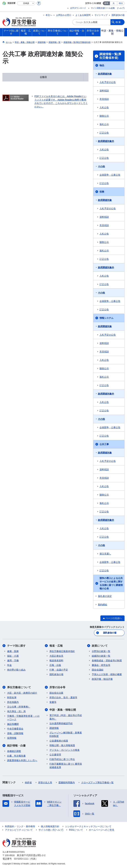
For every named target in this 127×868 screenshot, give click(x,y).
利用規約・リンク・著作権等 (20, 826)
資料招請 (104, 90)
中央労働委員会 (15, 728)
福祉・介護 (13, 656)
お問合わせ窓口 (63, 15)
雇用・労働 (13, 660)
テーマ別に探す (16, 645)
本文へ (49, 15)
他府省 (28, 782)
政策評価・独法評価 (102, 679)
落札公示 (104, 124)
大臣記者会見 (56, 656)
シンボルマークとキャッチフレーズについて (88, 826)
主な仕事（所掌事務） (18, 706)
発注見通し (105, 553)
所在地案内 (13, 702)
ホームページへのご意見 (101, 830)
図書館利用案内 (67, 782)
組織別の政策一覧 (101, 656)
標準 (106, 3)
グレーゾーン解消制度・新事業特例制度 (65, 734)
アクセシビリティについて (19, 830)
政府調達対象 (105, 73)
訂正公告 (104, 132)
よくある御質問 (82, 15)
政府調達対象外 (106, 141)
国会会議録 (97, 669)
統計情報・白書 (16, 745)
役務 (102, 191)
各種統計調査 (14, 751)
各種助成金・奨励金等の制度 (107, 660)
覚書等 (52, 702)
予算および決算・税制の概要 (107, 674)
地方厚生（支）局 (16, 711)
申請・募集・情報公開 (62, 709)
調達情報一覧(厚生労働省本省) (110, 55)
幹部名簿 (11, 697)
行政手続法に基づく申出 (62, 759)
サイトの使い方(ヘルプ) (51, 830)
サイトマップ (101, 15)
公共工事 (104, 444)
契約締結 (102, 604)
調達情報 (54, 728)
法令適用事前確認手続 (61, 723)
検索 (118, 22)
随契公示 (104, 116)
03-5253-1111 (21, 858)
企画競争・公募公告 (110, 175)
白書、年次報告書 (16, 755)
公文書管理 (55, 754)
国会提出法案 (56, 693)
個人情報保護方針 (50, 826)
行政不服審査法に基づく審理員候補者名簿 (65, 766)
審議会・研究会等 (101, 665)
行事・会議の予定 (58, 669)
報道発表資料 (56, 660)
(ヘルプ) (121, 8)
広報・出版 (55, 665)
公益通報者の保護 (58, 740)
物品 (102, 65)
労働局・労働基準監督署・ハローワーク (23, 718)
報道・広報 (56, 645)
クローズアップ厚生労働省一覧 (97, 782)
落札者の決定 (105, 596)
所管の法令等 (57, 687)
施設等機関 (13, 724)
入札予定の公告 (108, 82)
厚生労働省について (19, 687)
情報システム (106, 318)
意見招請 (104, 99)
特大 (121, 3)
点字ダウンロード (78, 8)
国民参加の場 (118, 15)
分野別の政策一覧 (101, 651)
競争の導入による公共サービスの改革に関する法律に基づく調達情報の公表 (111, 583)
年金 (9, 665)
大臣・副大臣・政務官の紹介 (22, 693)
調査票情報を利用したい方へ (22, 760)
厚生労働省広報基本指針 (62, 651)
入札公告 (104, 107)
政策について (100, 645)
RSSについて (76, 830)
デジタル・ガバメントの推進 (64, 750)
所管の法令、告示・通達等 (63, 697)
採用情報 (11, 738)
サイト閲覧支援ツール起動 (103, 8)
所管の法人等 (45, 782)
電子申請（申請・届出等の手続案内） (65, 717)
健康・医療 (13, 651)
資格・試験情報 (15, 733)
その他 (101, 166)
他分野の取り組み (16, 669)
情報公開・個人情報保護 (62, 745)
